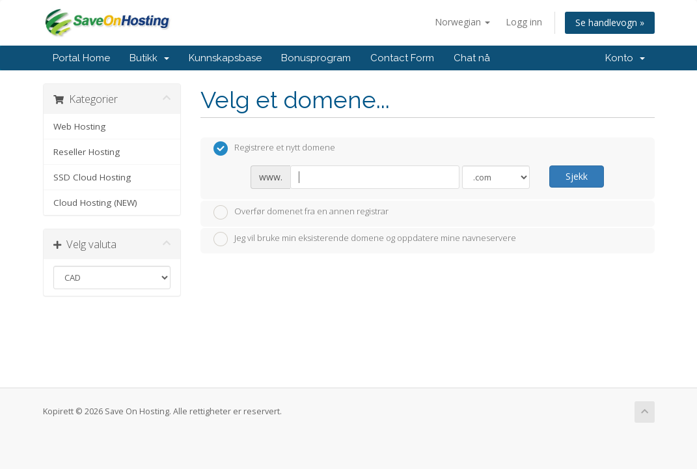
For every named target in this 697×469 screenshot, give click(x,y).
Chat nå (472, 58)
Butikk (149, 58)
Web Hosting (79, 126)
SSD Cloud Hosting (92, 177)
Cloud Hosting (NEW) (95, 202)
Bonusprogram (316, 58)
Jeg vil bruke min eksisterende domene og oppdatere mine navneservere (364, 239)
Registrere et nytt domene (274, 148)
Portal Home (81, 58)
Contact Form (402, 58)
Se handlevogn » (609, 22)
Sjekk (577, 176)
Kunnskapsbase (225, 58)
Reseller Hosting (86, 152)
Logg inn (524, 22)
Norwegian (462, 22)
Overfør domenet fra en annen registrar (301, 212)
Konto (625, 58)
